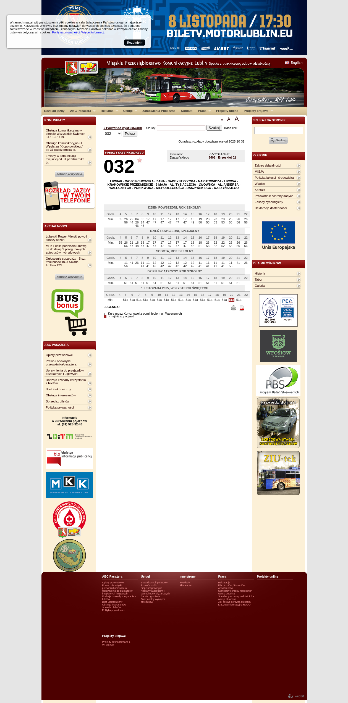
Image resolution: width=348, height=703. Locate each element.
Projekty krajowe (257, 110)
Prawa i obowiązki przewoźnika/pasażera (61, 362)
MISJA (259, 171)
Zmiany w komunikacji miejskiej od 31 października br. (65, 159)
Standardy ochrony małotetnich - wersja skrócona (236, 598)
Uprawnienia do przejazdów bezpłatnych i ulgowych (65, 372)
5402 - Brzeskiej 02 (222, 157)
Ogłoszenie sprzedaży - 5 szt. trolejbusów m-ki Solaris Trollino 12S (66, 262)
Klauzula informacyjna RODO (234, 604)
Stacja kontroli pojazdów (154, 582)
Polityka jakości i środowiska (274, 177)
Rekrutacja (224, 582)
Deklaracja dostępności (271, 208)
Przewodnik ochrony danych (274, 196)
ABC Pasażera (81, 110)
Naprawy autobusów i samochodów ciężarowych (155, 592)
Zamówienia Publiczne (158, 110)
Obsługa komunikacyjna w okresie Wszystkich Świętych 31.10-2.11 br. (65, 134)
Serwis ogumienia (151, 596)
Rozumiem (134, 42)
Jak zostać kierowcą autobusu (234, 602)
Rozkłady (185, 582)
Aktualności (186, 585)
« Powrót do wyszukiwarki (123, 128)
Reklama (108, 110)
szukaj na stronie (269, 120)
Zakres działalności (268, 165)
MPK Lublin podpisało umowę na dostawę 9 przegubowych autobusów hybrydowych (66, 249)
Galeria (260, 285)
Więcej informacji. (93, 32)
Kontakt (187, 110)
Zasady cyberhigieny (269, 202)
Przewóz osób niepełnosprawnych (151, 586)
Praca (203, 110)
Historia (260, 273)
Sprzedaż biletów (57, 401)
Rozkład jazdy (54, 110)
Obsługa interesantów (61, 395)
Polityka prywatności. (66, 32)
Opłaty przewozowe (59, 355)
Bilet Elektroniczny (58, 389)
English (296, 63)
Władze (260, 183)
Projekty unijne (227, 110)
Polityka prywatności (60, 407)
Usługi (129, 110)
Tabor (259, 279)
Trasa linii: (231, 128)
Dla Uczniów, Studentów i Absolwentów (232, 586)
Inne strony (188, 576)
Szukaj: (151, 128)
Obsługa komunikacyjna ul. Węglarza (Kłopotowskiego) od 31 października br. (64, 146)
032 (119, 166)
